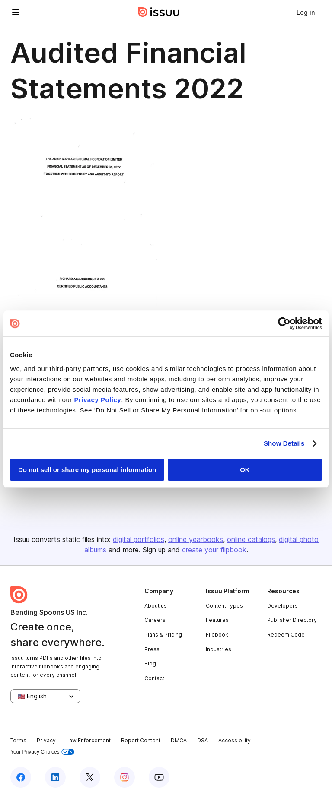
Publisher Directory (292, 620)
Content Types (224, 605)
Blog (150, 663)
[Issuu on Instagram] (124, 777)
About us (155, 605)
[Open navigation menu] (15, 12)
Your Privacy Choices (42, 752)
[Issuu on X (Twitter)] (90, 777)
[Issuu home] (158, 12)
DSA (202, 740)
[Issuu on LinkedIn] (55, 777)
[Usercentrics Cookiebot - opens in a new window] (284, 323)
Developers (282, 605)
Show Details (284, 443)
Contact (154, 678)
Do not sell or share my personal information (87, 469)
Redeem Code (286, 634)
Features (217, 620)
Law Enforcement (88, 740)
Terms (18, 740)
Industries (218, 649)
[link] (306, 12)
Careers (155, 620)
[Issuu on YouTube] (159, 777)
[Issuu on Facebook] (20, 777)
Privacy (46, 740)
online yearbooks (195, 539)
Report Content (140, 740)
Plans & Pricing (163, 634)
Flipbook (217, 634)
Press (152, 649)
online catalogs (251, 539)
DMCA (179, 740)
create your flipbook (214, 549)
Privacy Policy (97, 399)
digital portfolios (138, 539)
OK (245, 469)
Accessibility (234, 740)
